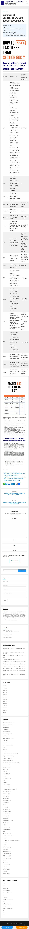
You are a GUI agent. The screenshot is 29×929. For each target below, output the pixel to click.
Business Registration (7, 744)
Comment (14, 518)
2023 (4, 692)
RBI (3, 910)
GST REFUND (5, 798)
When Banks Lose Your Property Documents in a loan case (14, 663)
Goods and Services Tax (7, 892)
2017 (4, 705)
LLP (3, 824)
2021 (4, 697)
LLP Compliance (6, 827)
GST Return (5, 802)
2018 (4, 703)
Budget (4, 742)
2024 (4, 690)
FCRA (4, 776)
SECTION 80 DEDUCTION (10, 32)
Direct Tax (5, 769)
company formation (6, 758)
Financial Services (6, 890)
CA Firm (4, 749)
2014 (4, 712)
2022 (4, 694)
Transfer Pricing (6, 873)
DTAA (4, 771)
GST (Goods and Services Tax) (9, 789)
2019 (4, 701)
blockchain (5, 740)
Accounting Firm (6, 731)
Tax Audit (4, 867)
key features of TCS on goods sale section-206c (15, 477)
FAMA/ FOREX (5, 773)
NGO (3, 842)
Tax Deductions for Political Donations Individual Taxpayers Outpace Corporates (15, 34)
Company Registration (7, 760)
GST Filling (5, 796)
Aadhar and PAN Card (7, 725)
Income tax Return (6, 811)
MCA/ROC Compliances (7, 836)
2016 (4, 708)
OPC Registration (6, 847)
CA (3, 747)
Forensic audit (5, 787)
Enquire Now (22, 927)
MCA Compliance (6, 833)
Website (14, 550)
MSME (4, 838)
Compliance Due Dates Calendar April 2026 (11, 659)
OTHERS (4, 906)
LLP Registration (6, 829)
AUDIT (4, 883)
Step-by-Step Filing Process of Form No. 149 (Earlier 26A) (14, 668)
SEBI (3, 860)
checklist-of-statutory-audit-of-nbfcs (10, 753)
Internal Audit (5, 818)
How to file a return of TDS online (11, 472)
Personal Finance (6, 851)
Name (14, 540)
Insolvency (5, 816)
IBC (3, 804)
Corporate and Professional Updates (10, 762)
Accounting (5, 729)
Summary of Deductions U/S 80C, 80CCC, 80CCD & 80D (13, 29)
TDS (3, 871)
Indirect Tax (5, 813)
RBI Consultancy (6, 855)
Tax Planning (5, 869)
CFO (3, 751)
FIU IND (4, 782)
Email (14, 545)
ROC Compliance (6, 858)
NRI (3, 844)
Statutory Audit (6, 864)
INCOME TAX (5, 897)
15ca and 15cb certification (8, 722)
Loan (4, 831)
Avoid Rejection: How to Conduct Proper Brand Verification (14, 661)
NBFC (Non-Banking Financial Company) (11, 840)
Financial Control (6, 778)
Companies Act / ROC (7, 756)
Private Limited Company (8, 908)
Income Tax (5, 809)
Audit (4, 736)
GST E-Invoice (5, 793)
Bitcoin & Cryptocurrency (7, 738)
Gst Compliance (6, 791)
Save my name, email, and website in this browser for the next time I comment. (13, 556)
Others (4, 849)
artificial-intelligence (7, 733)
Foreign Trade (5, 784)
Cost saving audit (6, 767)
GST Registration (6, 800)
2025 (4, 688)
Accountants (5, 727)
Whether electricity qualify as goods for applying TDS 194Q (14, 666)
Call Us (7, 927)
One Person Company (7, 903)
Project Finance (6, 853)
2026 (4, 685)
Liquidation (5, 822)
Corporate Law (5, 764)
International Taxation (7, 820)
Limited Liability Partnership (8, 899)
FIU (3, 780)
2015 (4, 710)
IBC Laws (4, 807)
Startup (4, 862)
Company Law (5, 888)
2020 (4, 699)
